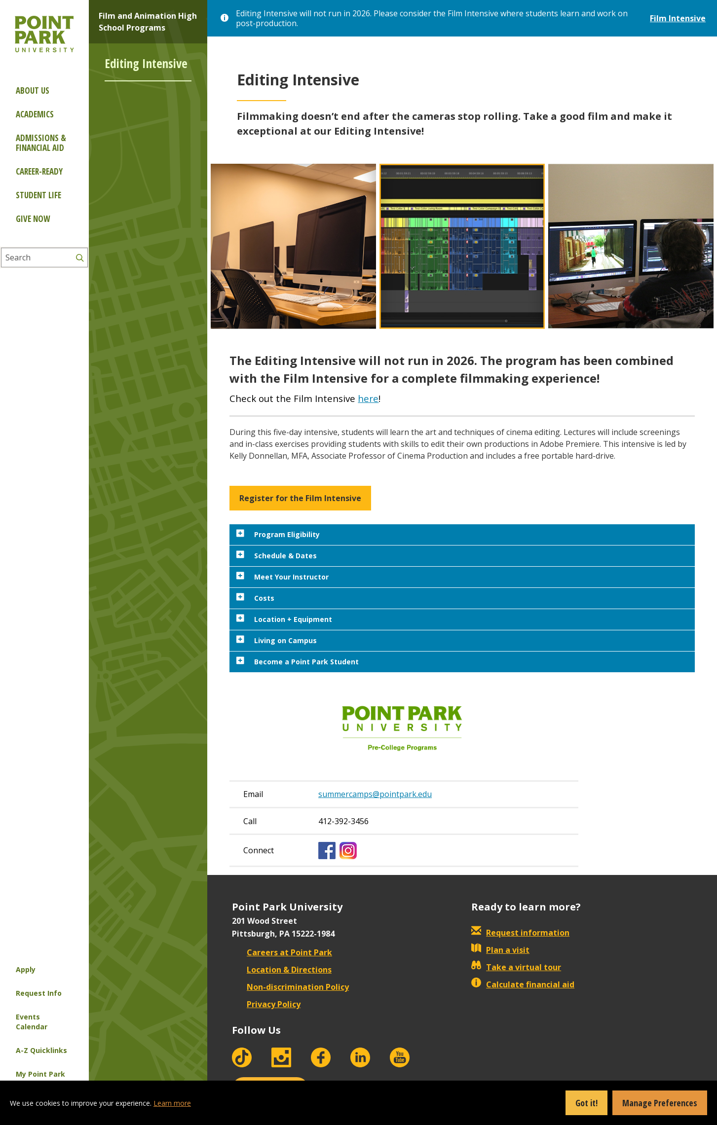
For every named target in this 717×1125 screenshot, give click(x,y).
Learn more (172, 1103)
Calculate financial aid (522, 984)
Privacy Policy (266, 1004)
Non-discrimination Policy (290, 986)
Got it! (586, 1103)
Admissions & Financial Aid (41, 142)
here (368, 398)
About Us (32, 90)
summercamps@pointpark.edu (375, 794)
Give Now (33, 218)
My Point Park (40, 1074)
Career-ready (39, 171)
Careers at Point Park (282, 952)
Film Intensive (678, 18)
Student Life (38, 195)
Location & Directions (282, 969)
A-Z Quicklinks (41, 1050)
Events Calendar (31, 1021)
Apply (26, 969)
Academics (35, 114)
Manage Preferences (659, 1103)
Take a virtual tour (516, 967)
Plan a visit (500, 949)
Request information (520, 932)
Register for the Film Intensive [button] (300, 498)
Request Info (39, 993)
